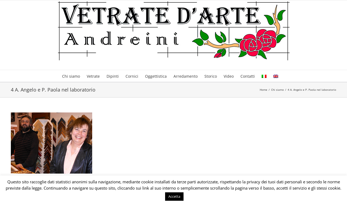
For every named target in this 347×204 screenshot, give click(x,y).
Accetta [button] (174, 196)
